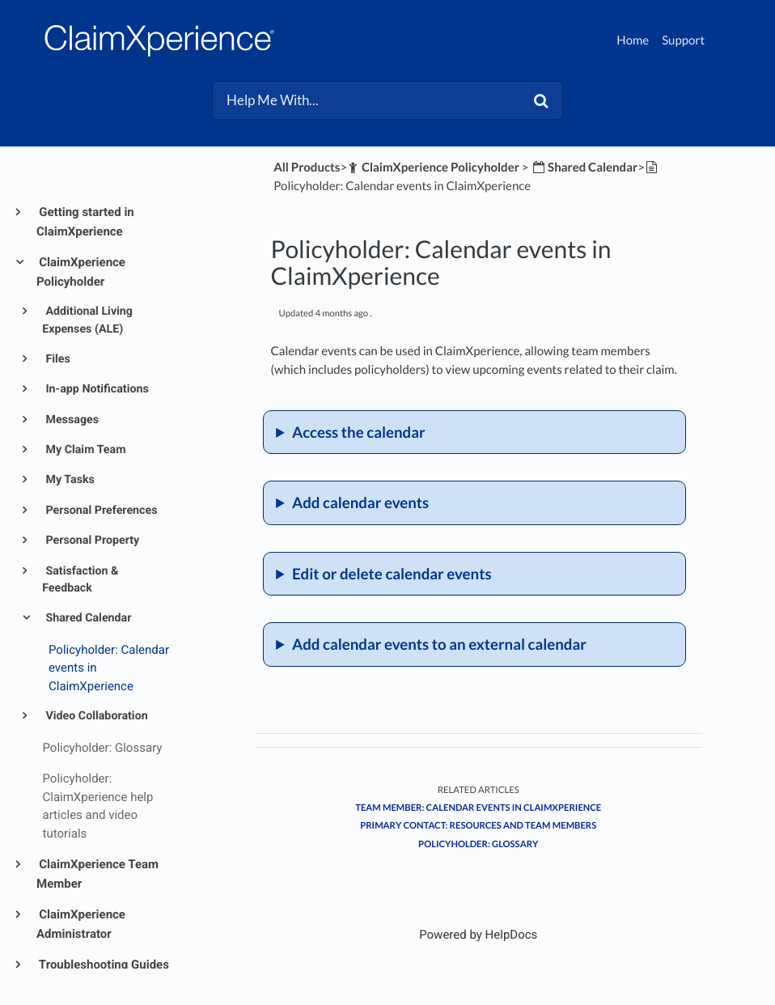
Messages (71, 419)
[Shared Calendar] (584, 167)
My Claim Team (84, 449)
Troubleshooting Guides (102, 964)
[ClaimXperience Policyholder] (433, 167)
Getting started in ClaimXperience (85, 222)
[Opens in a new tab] (478, 934)
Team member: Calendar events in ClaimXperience (478, 808)
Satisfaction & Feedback (80, 580)
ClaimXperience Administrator (80, 924)
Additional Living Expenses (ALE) (87, 320)
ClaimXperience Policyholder (80, 272)
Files (56, 359)
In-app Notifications (96, 389)
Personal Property (91, 540)
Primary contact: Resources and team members (478, 826)
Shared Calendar (87, 618)
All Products (306, 167)
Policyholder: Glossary (478, 844)
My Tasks (69, 479)
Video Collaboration (95, 716)
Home (632, 40)
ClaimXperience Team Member (97, 874)
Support (683, 40)
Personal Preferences (100, 510)
